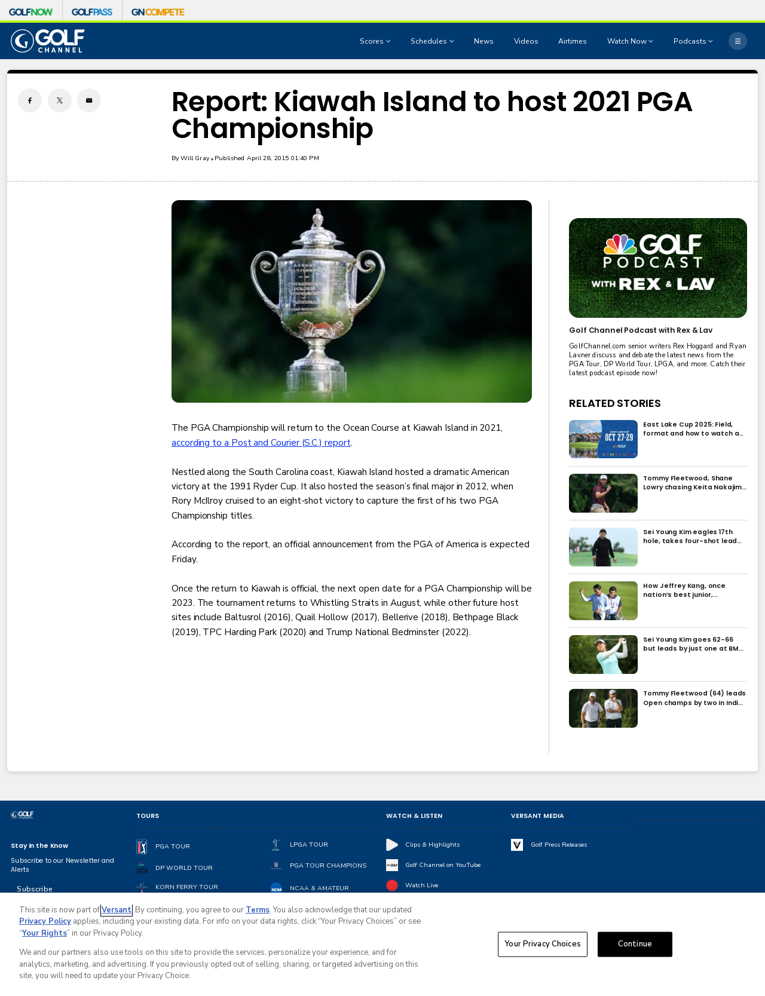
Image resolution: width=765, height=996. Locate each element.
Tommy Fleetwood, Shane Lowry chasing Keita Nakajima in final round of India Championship (694, 483)
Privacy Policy (45, 922)
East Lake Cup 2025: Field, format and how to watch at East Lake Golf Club (692, 429)
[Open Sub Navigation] (389, 41)
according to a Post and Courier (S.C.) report (261, 443)
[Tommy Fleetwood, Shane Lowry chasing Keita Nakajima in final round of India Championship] (603, 493)
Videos (526, 41)
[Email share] (89, 100)
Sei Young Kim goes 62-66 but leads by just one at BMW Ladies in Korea (694, 644)
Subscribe (34, 889)
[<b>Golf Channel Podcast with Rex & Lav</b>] (657, 268)
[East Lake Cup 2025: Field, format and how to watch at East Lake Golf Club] (603, 439)
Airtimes (572, 41)
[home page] (48, 41)
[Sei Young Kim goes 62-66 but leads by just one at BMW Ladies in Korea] (603, 654)
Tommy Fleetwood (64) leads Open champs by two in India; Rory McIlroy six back (694, 698)
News (484, 41)
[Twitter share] (60, 100)
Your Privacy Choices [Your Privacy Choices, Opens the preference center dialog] (542, 944)
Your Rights (44, 933)
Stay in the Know (39, 845)
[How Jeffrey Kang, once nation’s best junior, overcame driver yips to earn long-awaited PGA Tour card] (603, 600)
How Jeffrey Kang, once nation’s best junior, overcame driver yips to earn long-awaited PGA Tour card (694, 590)
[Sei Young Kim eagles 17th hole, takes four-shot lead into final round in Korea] (603, 547)
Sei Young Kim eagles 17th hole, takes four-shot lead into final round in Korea (690, 536)
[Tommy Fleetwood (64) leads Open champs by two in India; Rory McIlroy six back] (603, 708)
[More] (737, 41)
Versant (116, 910)
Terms (258, 910)
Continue (635, 944)
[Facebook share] (30, 100)
